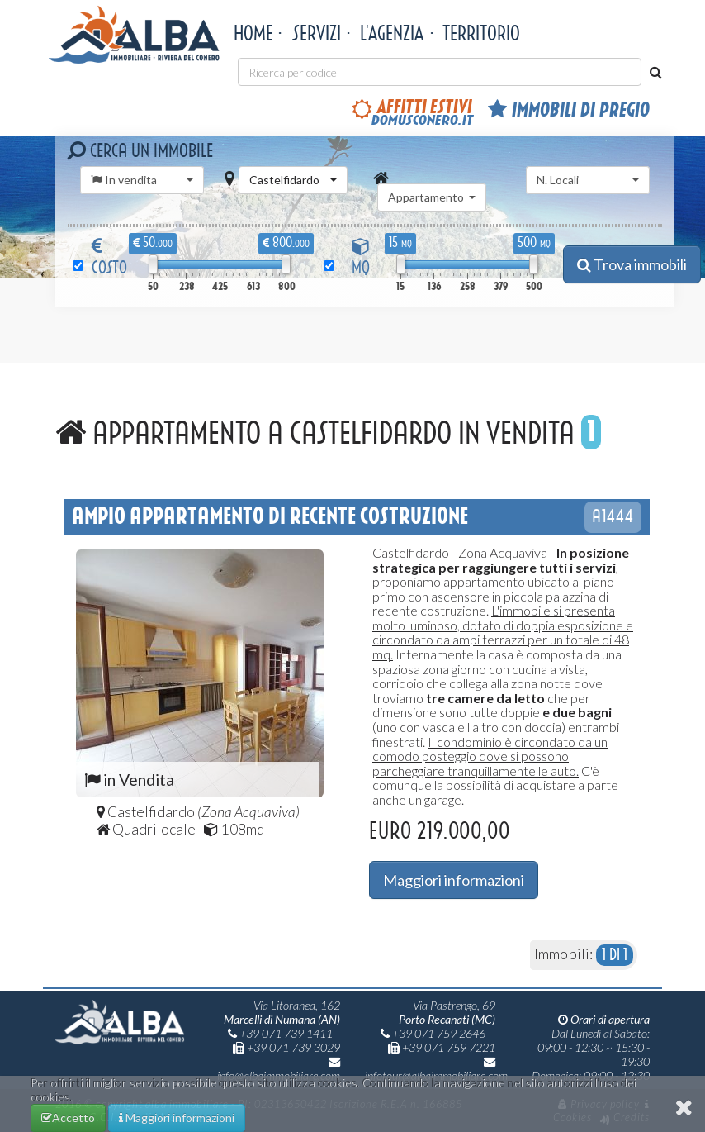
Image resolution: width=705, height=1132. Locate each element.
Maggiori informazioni (453, 880)
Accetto (73, 1114)
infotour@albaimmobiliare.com (436, 1069)
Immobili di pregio (568, 109)
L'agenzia (391, 33)
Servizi (316, 33)
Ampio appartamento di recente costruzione (270, 516)
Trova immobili (632, 264)
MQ (361, 258)
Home (253, 33)
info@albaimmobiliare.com (278, 1069)
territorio (481, 33)
